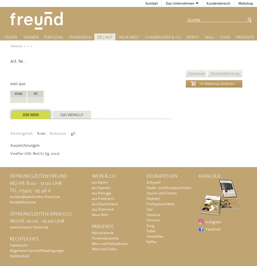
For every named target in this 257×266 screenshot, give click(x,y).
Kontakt (151, 3)
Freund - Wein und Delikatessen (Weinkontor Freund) (37, 21)
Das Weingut (72, 115)
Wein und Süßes (104, 249)
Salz (149, 209)
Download (213, 73)
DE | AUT (105, 37)
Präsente (245, 37)
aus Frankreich (103, 198)
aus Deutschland (105, 204)
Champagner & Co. (163, 37)
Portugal (53, 37)
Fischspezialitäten (160, 204)
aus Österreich (103, 209)
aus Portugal (101, 193)
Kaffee (151, 241)
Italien (10, 37)
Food (225, 37)
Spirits (192, 37)
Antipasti (153, 182)
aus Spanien (101, 187)
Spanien (31, 37)
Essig (150, 225)
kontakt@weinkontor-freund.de (35, 196)
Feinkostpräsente (105, 238)
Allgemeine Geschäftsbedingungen (37, 250)
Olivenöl (153, 220)
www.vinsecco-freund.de (29, 227)
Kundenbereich (218, 3)
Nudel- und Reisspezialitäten (168, 187)
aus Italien (100, 182)
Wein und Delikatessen (110, 243)
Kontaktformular (23, 202)
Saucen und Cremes (161, 193)
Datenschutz (19, 256)
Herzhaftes (154, 236)
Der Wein (31, 115)
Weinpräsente (103, 232)
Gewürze (153, 214)
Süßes (151, 231)
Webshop (245, 3)
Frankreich (80, 37)
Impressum (18, 245)
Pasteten (153, 198)
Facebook (213, 229)
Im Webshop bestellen (213, 83)
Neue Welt (129, 37)
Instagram (213, 222)
